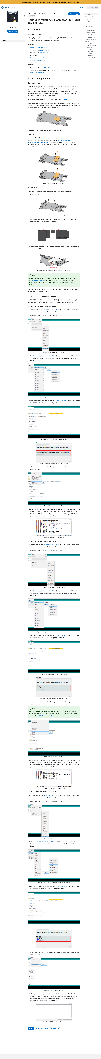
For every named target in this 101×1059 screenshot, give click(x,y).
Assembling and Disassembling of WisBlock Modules (91, 30)
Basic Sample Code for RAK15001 (43, 356)
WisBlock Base (44, 50)
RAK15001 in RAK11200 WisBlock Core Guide (91, 51)
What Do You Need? (90, 16)
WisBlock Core (44, 53)
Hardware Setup (89, 26)
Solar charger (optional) (37, 60)
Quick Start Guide (7, 41)
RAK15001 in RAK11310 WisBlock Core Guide (91, 57)
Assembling (91, 34)
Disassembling (91, 37)
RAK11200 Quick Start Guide (47, 716)
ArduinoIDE (47, 68)
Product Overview (7, 38)
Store (81, 7)
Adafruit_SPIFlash (61, 400)
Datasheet (5, 44)
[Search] (93, 7)
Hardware (89, 19)
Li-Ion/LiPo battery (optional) (39, 58)
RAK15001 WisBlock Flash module (41, 48)
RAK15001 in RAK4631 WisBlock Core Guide (91, 45)
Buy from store (12, 31)
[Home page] (29, 13)
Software (89, 21)
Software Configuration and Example (90, 40)
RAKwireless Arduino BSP (38, 72)
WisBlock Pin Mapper (38, 280)
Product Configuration (89, 24)
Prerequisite (87, 14)
